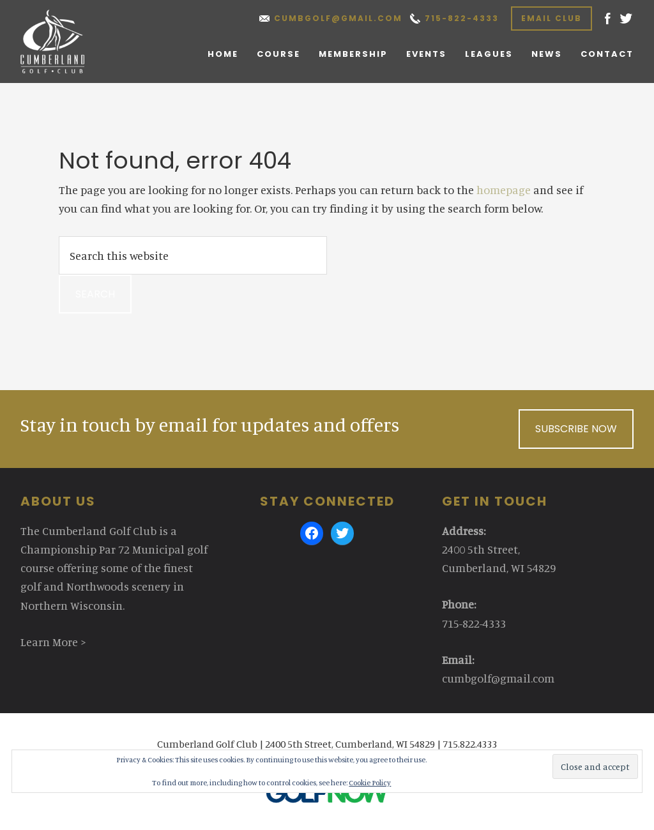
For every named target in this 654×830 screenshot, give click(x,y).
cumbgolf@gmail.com (338, 18)
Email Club (551, 18)
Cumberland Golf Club (66, 41)
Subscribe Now (576, 428)
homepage (503, 190)
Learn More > (53, 642)
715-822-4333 (462, 18)
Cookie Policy (370, 782)
